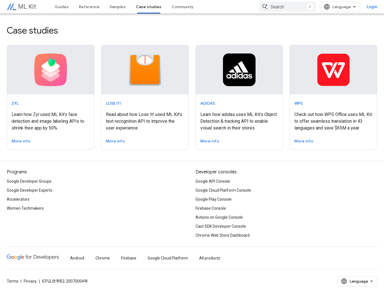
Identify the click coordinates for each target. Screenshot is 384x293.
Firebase (128, 258)
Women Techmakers (25, 208)
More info (21, 141)
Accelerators (18, 199)
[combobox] (287, 7)
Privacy (30, 281)
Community (183, 6)
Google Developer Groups (29, 181)
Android (77, 258)
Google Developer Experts (29, 190)
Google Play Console (214, 199)
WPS (298, 103)
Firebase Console (211, 208)
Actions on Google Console (219, 217)
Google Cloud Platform (168, 258)
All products (209, 258)
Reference (89, 6)
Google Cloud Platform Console (223, 190)
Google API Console (213, 181)
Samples (118, 6)
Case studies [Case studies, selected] (148, 6)
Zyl (15, 103)
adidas (207, 103)
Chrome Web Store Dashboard (223, 235)
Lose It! (113, 103)
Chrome (103, 258)
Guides (62, 6)
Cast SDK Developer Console (221, 226)
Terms (12, 281)
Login (372, 7)
